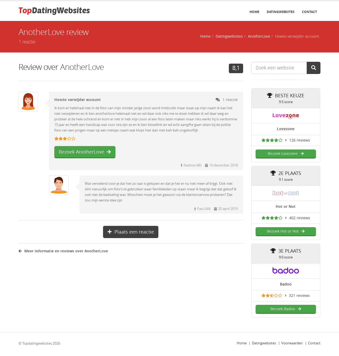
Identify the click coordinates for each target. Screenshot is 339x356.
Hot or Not (286, 206)
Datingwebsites (281, 12)
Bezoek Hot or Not (286, 231)
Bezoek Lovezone (286, 153)
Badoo (286, 284)
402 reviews (299, 218)
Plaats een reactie (131, 232)
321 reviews (299, 295)
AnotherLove (259, 36)
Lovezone (286, 129)
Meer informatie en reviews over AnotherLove (63, 251)
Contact (309, 12)
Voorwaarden (292, 343)
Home (254, 12)
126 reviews (299, 140)
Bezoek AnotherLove (85, 152)
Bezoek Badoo (285, 309)
